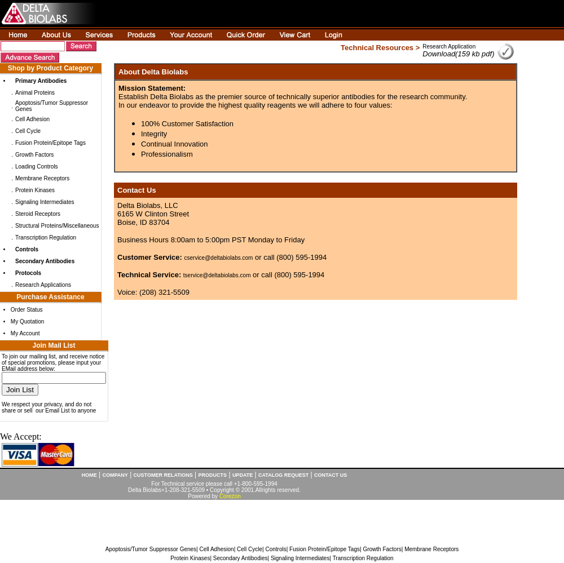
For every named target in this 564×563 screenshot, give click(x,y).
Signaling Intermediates (44, 202)
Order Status (27, 310)
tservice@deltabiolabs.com (217, 275)
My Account (25, 333)
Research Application (448, 46)
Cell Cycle (28, 131)
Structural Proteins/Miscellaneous (57, 226)
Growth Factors (34, 155)
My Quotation (27, 321)
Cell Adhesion (32, 119)
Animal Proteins (35, 93)
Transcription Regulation (45, 237)
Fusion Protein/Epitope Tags (50, 143)
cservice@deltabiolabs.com (218, 258)
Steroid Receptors (37, 214)
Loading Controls (36, 166)
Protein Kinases (35, 190)
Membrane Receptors (42, 178)
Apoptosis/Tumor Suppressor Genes (150, 549)
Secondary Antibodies (240, 558)
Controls (275, 549)
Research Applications (43, 285)
